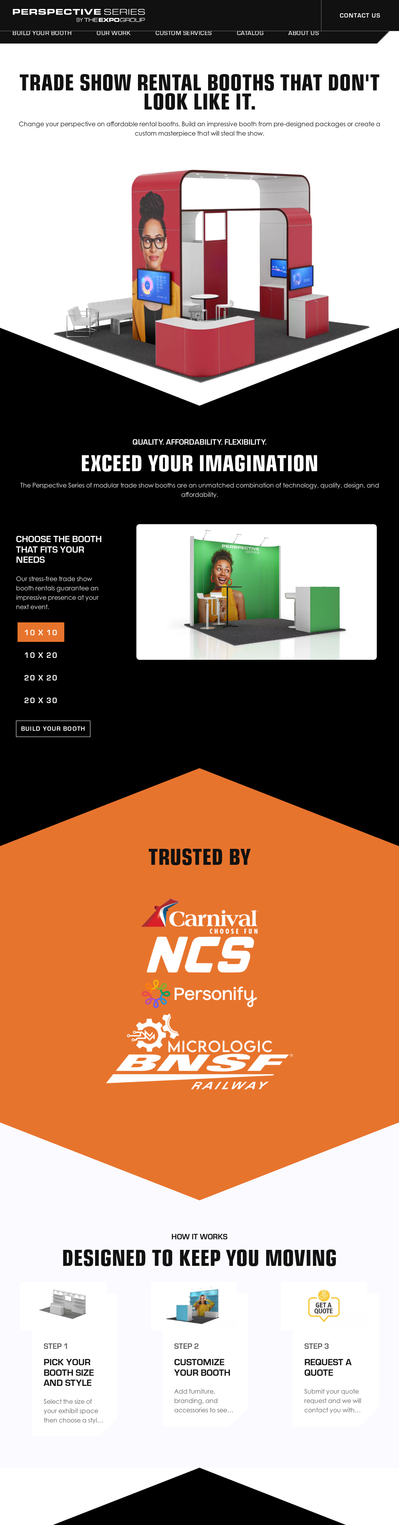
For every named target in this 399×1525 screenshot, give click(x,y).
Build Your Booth (42, 42)
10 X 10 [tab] (41, 632)
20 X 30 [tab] (41, 699)
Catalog (250, 42)
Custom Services (183, 42)
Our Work (114, 42)
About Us (303, 42)
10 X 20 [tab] (41, 654)
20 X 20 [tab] (41, 677)
